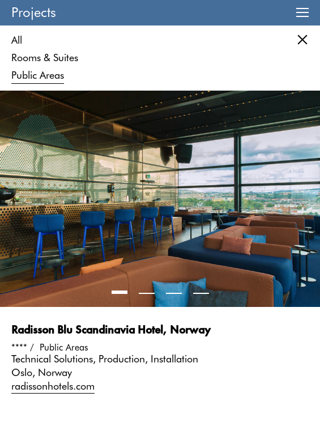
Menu (302, 13)
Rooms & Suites (44, 57)
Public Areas (37, 75)
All (16, 40)
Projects (33, 12)
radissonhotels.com (53, 386)
